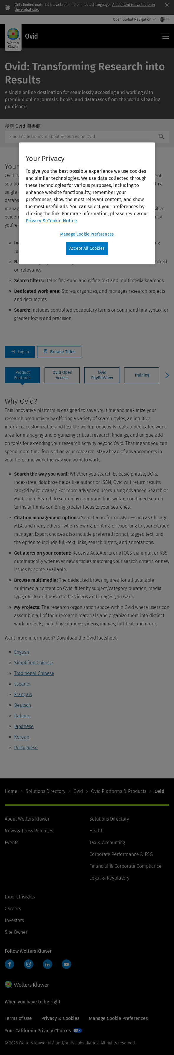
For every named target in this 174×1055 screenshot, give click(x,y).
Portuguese (26, 747)
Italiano (22, 716)
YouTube (66, 964)
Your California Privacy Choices (38, 1030)
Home (11, 791)
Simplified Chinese (33, 662)
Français (23, 694)
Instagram (28, 964)
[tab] (22, 375)
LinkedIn (47, 964)
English (21, 652)
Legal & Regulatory (109, 878)
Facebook (9, 964)
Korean (21, 737)
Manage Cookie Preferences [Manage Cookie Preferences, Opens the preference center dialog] (87, 234)
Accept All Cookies (87, 248)
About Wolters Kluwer (27, 819)
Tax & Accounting (107, 842)
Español (22, 684)
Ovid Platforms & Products (118, 791)
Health (96, 831)
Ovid (78, 791)
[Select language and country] (163, 19)
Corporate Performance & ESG (121, 854)
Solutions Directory (45, 791)
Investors (14, 920)
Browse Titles (59, 352)
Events (11, 842)
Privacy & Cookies (60, 1018)
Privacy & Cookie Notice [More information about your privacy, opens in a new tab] (51, 221)
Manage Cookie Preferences (118, 1018)
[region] (87, 203)
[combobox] (81, 137)
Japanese (24, 726)
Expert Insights (20, 897)
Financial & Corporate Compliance (125, 866)
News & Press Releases (29, 831)
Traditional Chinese (34, 673)
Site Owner (16, 932)
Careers (13, 908)
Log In (20, 352)
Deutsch (22, 705)
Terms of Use (18, 1018)
